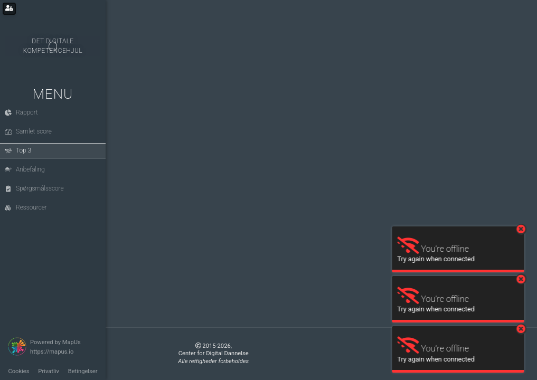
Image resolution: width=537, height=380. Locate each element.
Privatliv (48, 371)
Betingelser (83, 371)
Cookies (18, 371)
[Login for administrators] (9, 9)
